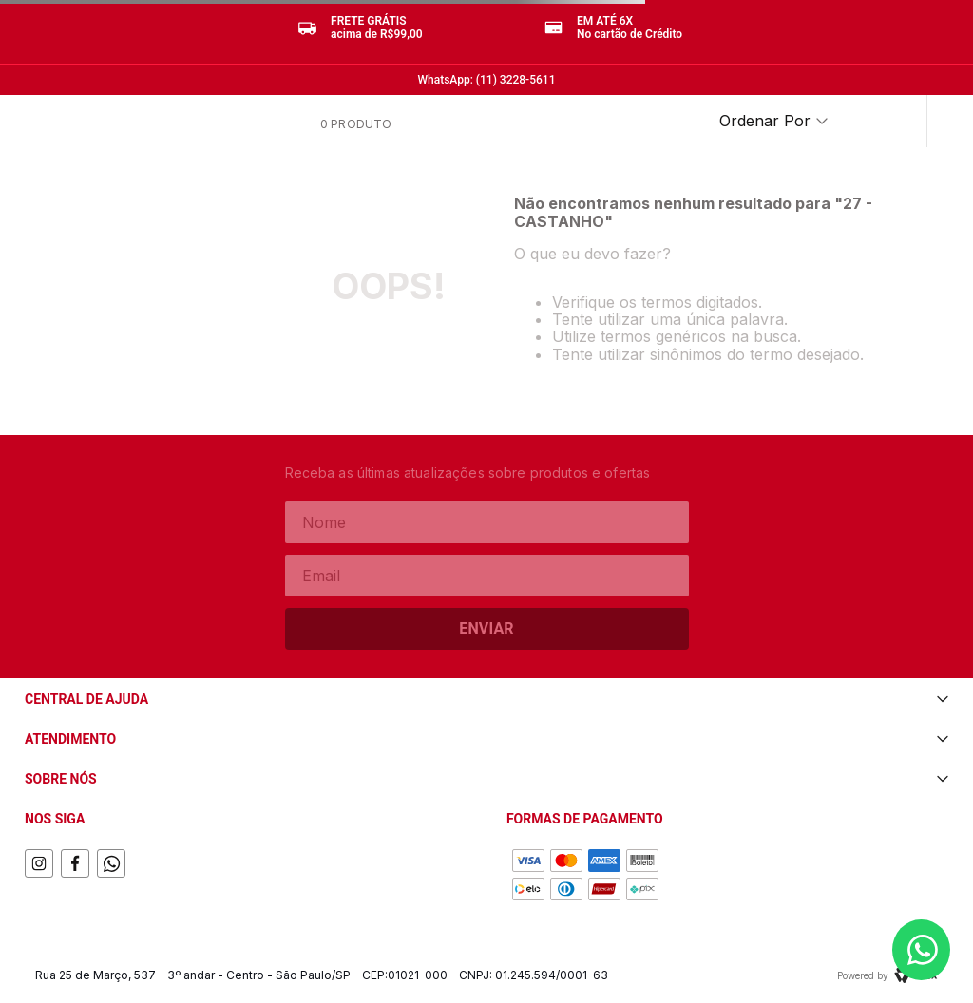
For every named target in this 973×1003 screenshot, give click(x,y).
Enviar (486, 628)
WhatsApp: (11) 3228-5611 (487, 79)
